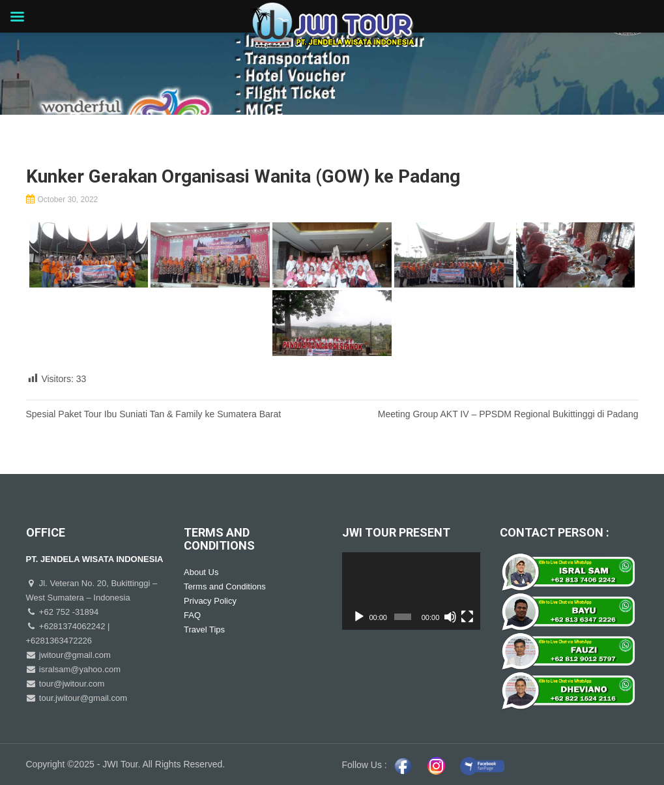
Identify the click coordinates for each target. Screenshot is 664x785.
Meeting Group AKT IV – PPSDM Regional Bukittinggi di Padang (508, 414)
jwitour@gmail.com (73, 655)
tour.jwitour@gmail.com (81, 698)
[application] (411, 591)
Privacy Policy (210, 601)
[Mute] (450, 616)
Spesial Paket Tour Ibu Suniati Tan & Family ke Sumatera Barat (153, 414)
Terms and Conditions (225, 586)
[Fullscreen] (467, 616)
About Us (201, 572)
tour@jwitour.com (70, 684)
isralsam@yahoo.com (78, 669)
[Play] (359, 616)
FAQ (192, 615)
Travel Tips (204, 629)
